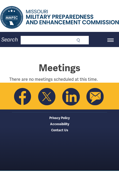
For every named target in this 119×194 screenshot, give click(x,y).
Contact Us (59, 130)
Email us (95, 97)
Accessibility (59, 124)
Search (9, 39)
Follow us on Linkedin (71, 97)
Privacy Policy (59, 118)
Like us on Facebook (23, 97)
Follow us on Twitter (47, 97)
